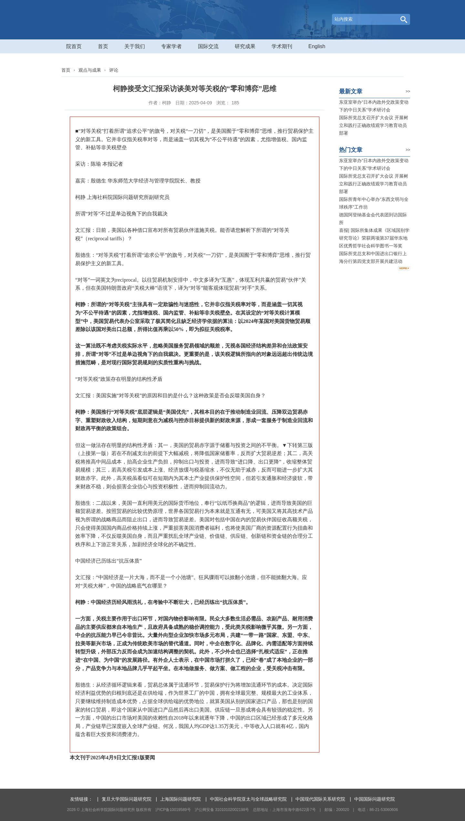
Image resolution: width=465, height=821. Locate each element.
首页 (65, 70)
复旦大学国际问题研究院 (126, 799)
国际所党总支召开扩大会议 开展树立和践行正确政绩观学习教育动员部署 (373, 125)
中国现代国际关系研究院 (320, 799)
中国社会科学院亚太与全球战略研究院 (248, 799)
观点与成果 (89, 70)
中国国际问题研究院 (374, 799)
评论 (113, 70)
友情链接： (81, 799)
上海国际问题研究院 (180, 799)
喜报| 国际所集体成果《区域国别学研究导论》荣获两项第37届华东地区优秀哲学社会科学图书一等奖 (374, 238)
